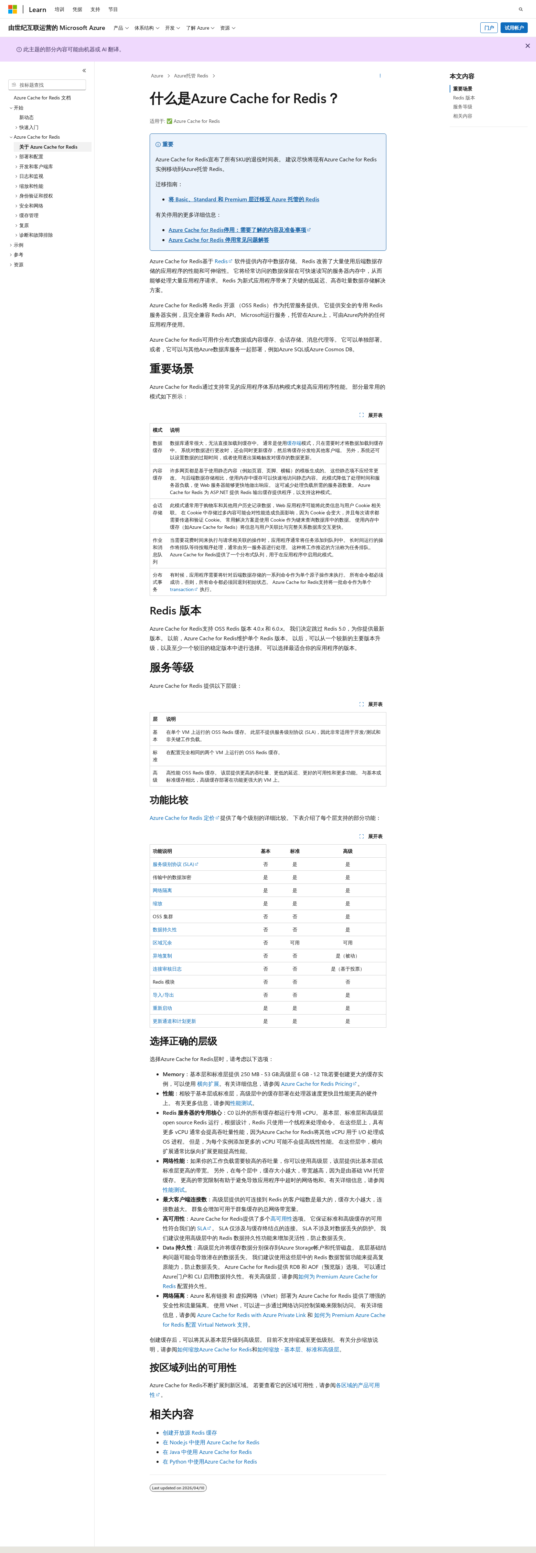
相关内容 (462, 116)
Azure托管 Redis (191, 75)
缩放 (157, 903)
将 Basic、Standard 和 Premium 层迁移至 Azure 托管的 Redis (244, 199)
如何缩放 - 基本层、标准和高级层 (298, 1349)
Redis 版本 (464, 97)
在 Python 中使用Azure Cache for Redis (210, 1461)
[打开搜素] (521, 9)
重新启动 (162, 1008)
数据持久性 (165, 929)
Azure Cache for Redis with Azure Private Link (251, 1314)
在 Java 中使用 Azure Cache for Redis (207, 1451)
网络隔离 (162, 890)
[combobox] (47, 84)
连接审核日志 (167, 968)
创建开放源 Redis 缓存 (190, 1432)
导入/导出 (163, 995)
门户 (489, 27)
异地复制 (162, 955)
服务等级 (462, 106)
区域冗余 (162, 942)
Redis (221, 261)
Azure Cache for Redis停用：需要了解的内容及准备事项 (237, 229)
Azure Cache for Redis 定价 (182, 817)
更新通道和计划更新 (174, 1021)
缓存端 (294, 443)
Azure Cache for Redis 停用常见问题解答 (219, 239)
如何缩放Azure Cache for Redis (214, 1349)
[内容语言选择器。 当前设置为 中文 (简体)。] (27, 1541)
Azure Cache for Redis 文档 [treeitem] (42, 97)
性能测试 (241, 1102)
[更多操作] (380, 76)
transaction (182, 589)
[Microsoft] (12, 9)
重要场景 (462, 88)
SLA (201, 1228)
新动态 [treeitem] (26, 117)
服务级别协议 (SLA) (173, 864)
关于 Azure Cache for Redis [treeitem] (48, 146)
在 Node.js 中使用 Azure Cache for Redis (211, 1442)
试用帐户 (514, 27)
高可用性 (281, 1218)
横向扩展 (208, 1083)
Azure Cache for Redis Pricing (316, 1083)
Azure (157, 75)
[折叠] (84, 70)
